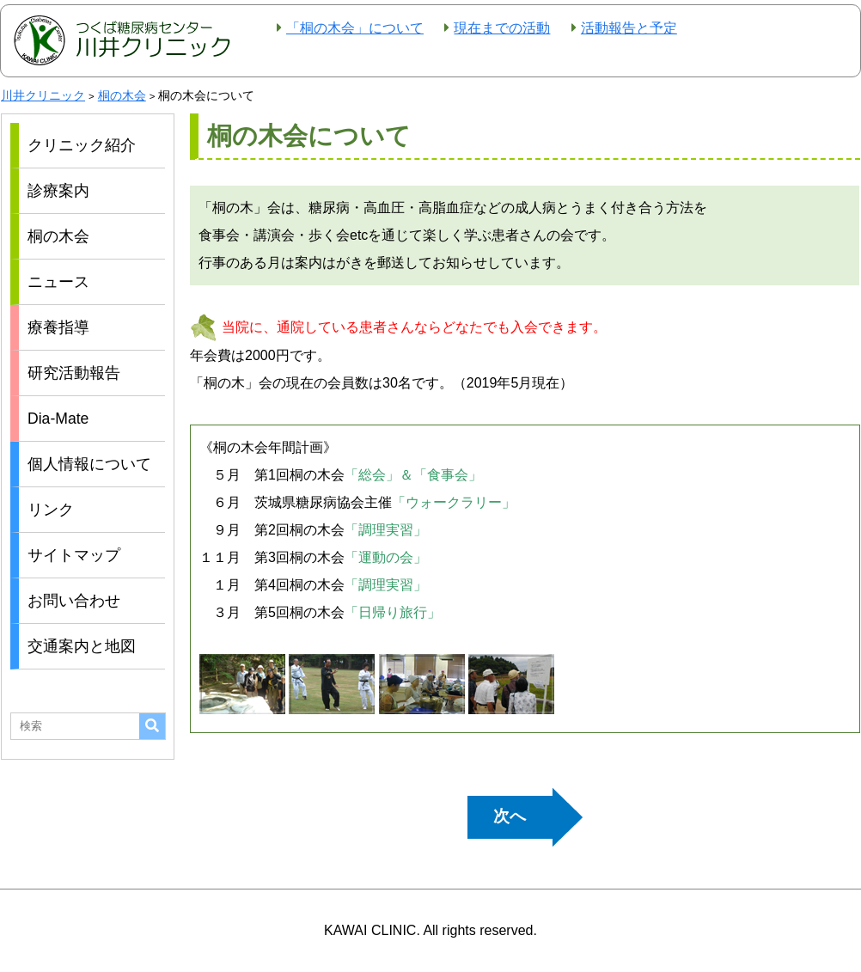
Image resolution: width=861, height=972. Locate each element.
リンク (50, 509)
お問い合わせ (73, 600)
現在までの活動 (502, 28)
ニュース (58, 281)
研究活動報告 (73, 373)
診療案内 (58, 190)
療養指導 (58, 327)
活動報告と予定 (629, 28)
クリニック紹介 (81, 145)
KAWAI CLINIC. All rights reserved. (430, 930)
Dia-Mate (58, 418)
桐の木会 (58, 236)
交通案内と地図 (81, 646)
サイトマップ (73, 555)
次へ (509, 816)
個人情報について (89, 464)
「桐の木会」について (355, 28)
